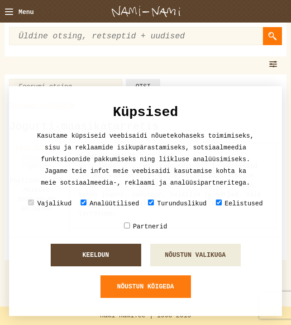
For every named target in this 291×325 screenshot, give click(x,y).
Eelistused (239, 203)
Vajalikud (50, 203)
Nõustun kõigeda (145, 286)
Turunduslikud (177, 203)
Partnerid (145, 226)
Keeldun (95, 255)
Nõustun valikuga (195, 255)
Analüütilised (110, 203)
